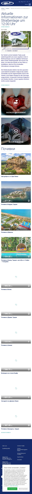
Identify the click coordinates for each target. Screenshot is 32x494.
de (24, 1)
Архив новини (5, 27)
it (29, 1)
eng (22, 1)
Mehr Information (14, 486)
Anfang (2, 8)
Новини (7, 8)
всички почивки (5, 432)
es (27, 1)
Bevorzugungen (23, 488)
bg (19, 1)
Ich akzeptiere (12, 488)
